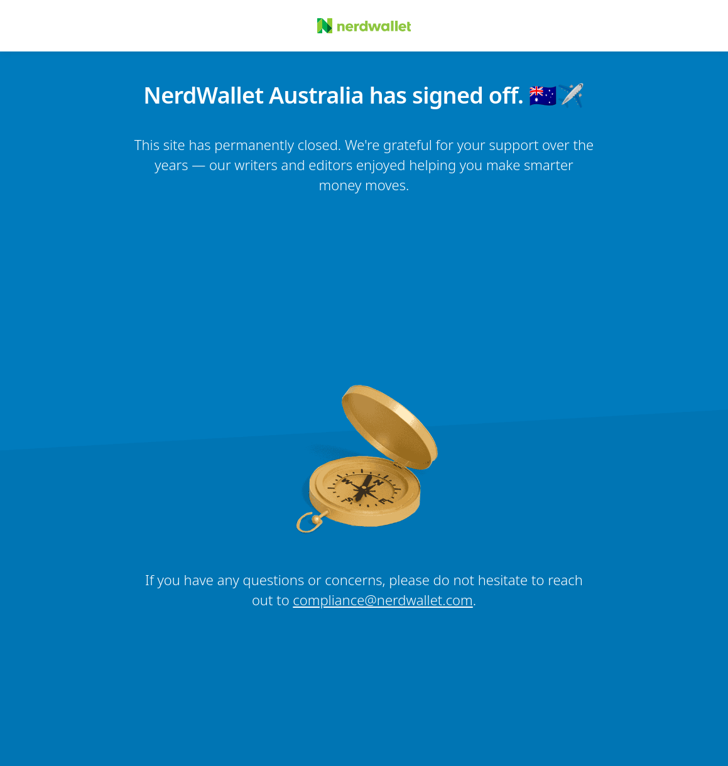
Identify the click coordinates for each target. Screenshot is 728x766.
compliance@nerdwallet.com (382, 599)
